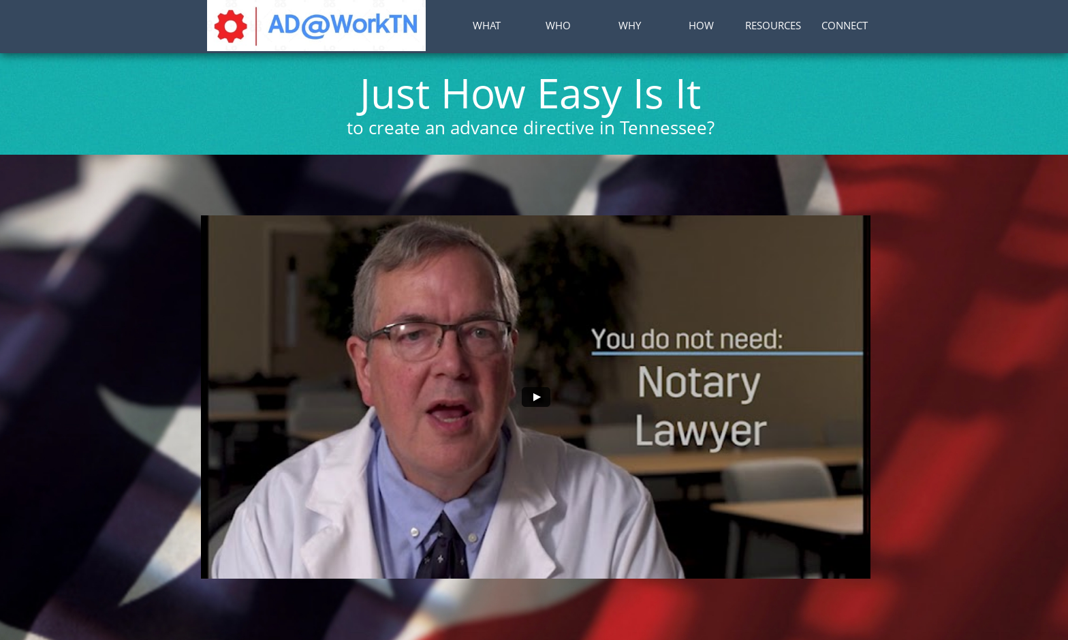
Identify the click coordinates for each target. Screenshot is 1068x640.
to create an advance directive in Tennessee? (530, 127)
